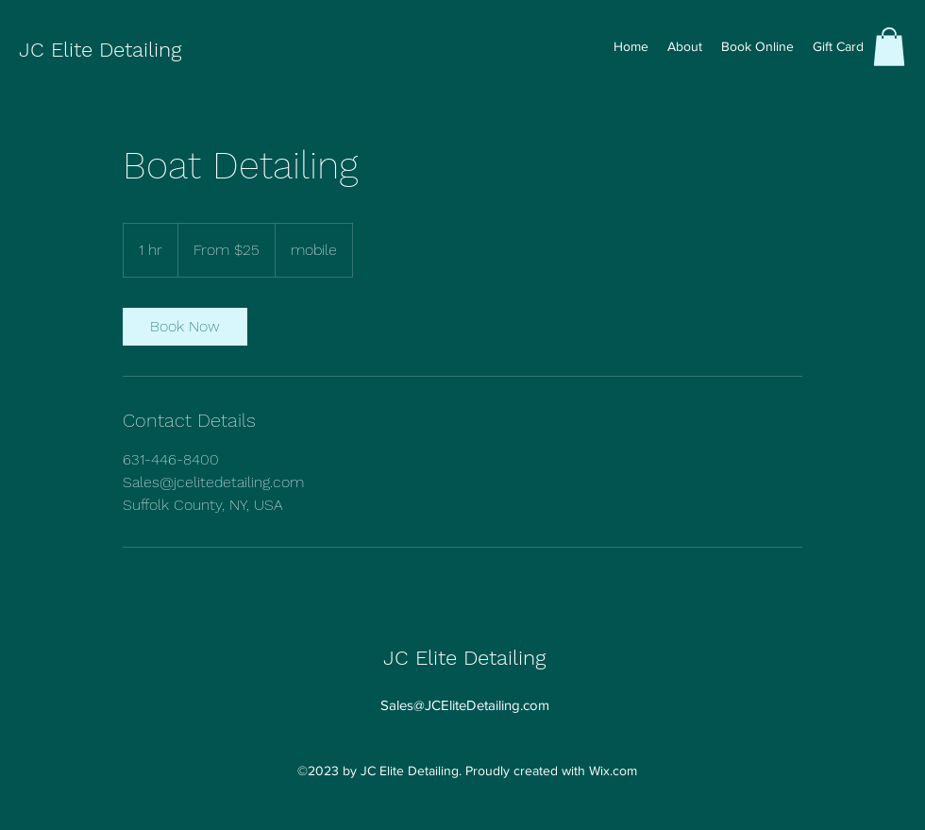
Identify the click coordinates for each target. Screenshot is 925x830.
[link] (185, 327)
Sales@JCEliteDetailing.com (464, 705)
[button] (889, 46)
